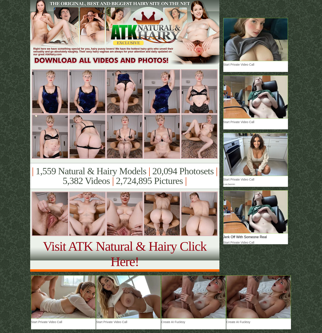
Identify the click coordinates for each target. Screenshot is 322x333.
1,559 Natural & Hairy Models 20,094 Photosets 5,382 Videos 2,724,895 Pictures (124, 176)
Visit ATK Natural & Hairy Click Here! (124, 254)
